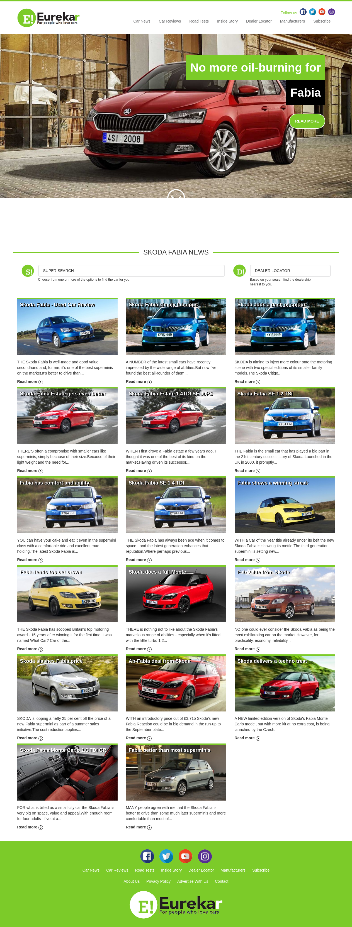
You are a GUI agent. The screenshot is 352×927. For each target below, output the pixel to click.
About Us (132, 881)
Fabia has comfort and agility (54, 483)
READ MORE (307, 121)
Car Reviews (170, 21)
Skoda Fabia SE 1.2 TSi (265, 394)
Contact (221, 881)
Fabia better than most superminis (170, 750)
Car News (141, 21)
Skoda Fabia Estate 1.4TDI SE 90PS (171, 394)
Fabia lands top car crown (51, 572)
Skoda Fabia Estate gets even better (63, 394)
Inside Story (227, 21)
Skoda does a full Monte (157, 572)
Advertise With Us (192, 881)
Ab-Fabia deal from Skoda (160, 661)
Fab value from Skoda (263, 572)
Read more (30, 381)
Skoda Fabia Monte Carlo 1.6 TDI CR (63, 750)
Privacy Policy (158, 881)
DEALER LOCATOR (272, 270)
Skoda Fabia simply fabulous (163, 304)
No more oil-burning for (255, 67)
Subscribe (322, 21)
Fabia (305, 92)
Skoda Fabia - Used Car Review (57, 304)
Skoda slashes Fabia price (51, 661)
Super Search (58, 270)
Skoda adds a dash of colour (271, 304)
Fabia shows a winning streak (272, 483)
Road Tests (199, 21)
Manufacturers (292, 21)
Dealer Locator (259, 21)
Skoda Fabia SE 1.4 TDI (156, 483)
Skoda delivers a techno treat (272, 661)
